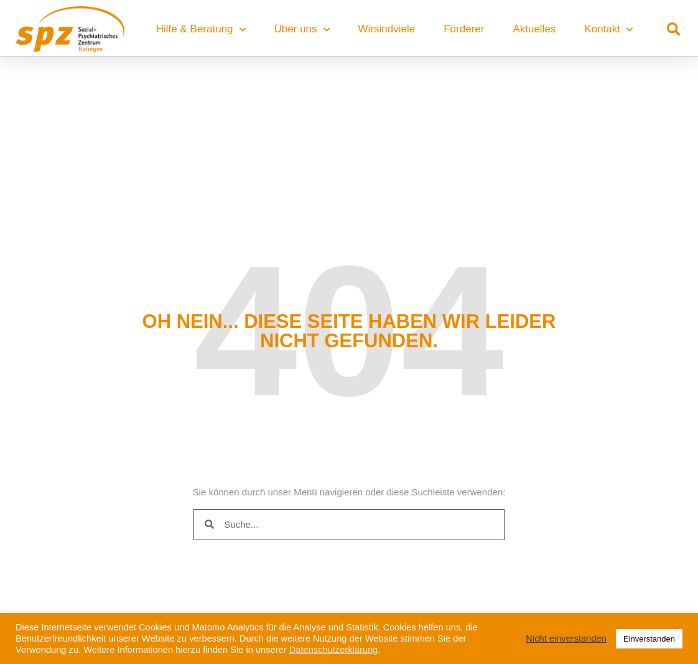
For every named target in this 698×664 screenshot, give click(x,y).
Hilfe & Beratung (201, 30)
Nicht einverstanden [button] (566, 638)
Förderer (464, 29)
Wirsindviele (387, 29)
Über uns (302, 30)
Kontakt (608, 30)
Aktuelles (534, 29)
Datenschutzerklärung (333, 650)
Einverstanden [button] (649, 638)
